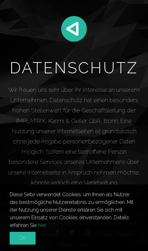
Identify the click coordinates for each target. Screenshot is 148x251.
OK (22, 238)
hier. (42, 225)
